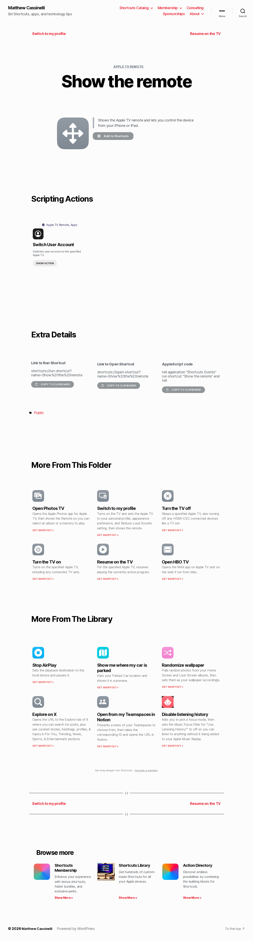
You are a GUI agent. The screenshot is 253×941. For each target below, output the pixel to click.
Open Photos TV (48, 508)
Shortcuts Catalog (134, 8)
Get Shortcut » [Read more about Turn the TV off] (172, 530)
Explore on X (44, 714)
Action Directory (199, 866)
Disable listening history (185, 714)
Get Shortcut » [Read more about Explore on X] (43, 746)
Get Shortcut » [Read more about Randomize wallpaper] (172, 687)
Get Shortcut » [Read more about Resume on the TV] (108, 579)
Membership (168, 8)
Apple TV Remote (128, 67)
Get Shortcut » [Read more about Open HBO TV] (172, 579)
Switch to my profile (116, 508)
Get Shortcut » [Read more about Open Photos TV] (43, 530)
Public (39, 413)
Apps (73, 225)
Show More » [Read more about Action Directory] (192, 899)
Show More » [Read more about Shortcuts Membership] (64, 899)
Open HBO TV (175, 562)
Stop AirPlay (44, 665)
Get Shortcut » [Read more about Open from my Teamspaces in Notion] (108, 746)
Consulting (195, 8)
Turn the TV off (176, 508)
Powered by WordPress (78, 930)
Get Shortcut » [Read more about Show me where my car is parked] (108, 687)
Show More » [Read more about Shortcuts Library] (128, 899)
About (195, 14)
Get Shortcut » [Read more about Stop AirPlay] (43, 682)
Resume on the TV (115, 562)
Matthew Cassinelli (28, 8)
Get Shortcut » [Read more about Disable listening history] (172, 746)
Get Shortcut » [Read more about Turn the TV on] (43, 579)
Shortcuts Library (136, 866)
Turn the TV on (46, 562)
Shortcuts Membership (67, 868)
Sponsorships (174, 14)
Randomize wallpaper (183, 665)
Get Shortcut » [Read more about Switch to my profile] (108, 535)
